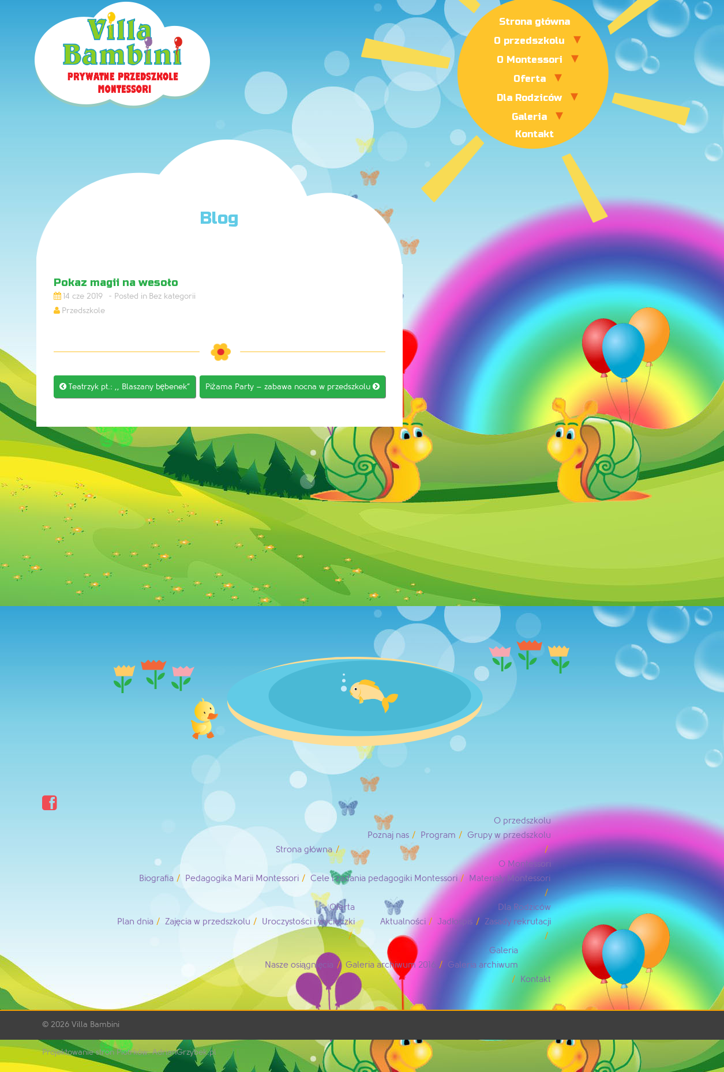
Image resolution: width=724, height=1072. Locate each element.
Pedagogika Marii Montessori (242, 878)
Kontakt (534, 134)
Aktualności (403, 922)
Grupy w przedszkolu (509, 835)
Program (438, 835)
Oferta (529, 78)
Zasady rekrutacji (518, 922)
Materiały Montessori (509, 878)
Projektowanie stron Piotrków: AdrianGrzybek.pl (129, 1052)
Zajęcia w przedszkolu (207, 922)
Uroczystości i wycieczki (308, 922)
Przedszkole (83, 310)
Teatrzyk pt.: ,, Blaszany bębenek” (124, 386)
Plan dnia (135, 922)
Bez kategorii (172, 296)
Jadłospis (454, 922)
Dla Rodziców (529, 97)
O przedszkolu (529, 40)
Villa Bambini (95, 1024)
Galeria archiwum (483, 965)
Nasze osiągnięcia (299, 965)
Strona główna (534, 21)
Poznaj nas (388, 835)
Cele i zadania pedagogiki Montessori (383, 878)
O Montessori (529, 59)
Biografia (156, 878)
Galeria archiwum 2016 (391, 965)
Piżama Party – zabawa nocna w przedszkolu (292, 386)
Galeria (529, 116)
